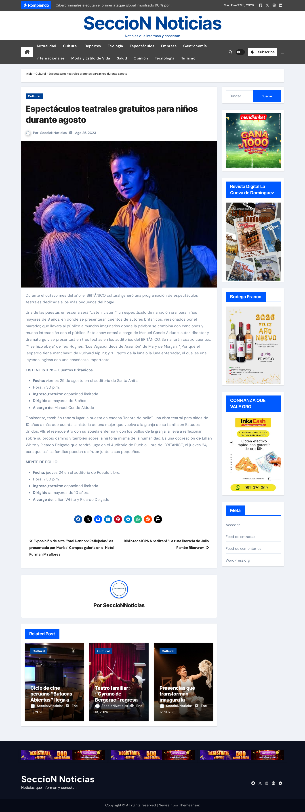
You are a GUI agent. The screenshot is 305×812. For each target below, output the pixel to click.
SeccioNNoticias (53, 133)
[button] (282, 52)
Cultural (70, 46)
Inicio (29, 74)
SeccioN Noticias (153, 23)
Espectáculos (142, 46)
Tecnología (165, 58)
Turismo (188, 58)
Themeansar (189, 805)
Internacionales (50, 58)
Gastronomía (195, 46)
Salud (122, 58)
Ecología (115, 46)
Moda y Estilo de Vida (90, 58)
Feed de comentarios (243, 548)
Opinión (141, 58)
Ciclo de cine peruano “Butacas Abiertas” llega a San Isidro (51, 696)
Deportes (92, 46)
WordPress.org (238, 560)
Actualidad (46, 46)
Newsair (165, 805)
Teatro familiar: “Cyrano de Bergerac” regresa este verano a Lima (116, 696)
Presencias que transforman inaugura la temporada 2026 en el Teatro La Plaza (182, 700)
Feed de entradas (240, 536)
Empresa (169, 46)
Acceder (233, 524)
